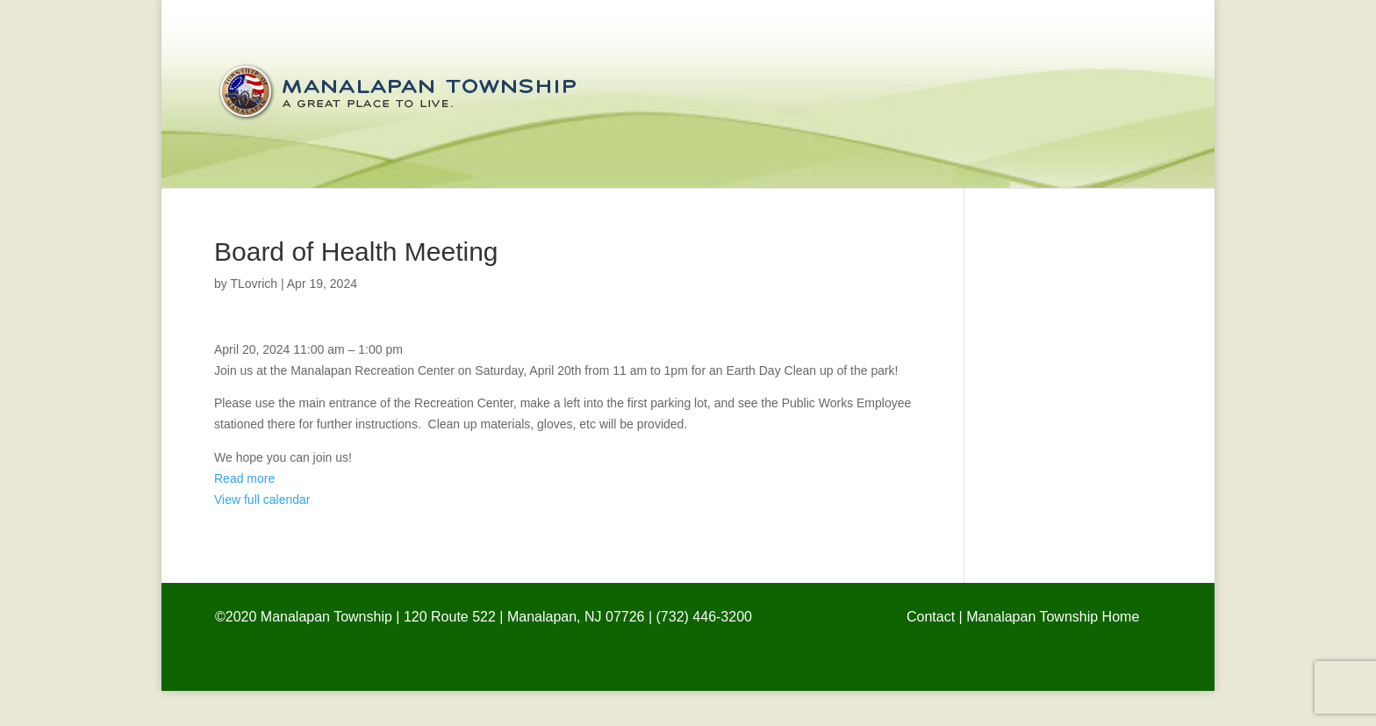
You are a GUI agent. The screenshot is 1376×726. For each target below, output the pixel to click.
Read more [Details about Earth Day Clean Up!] (244, 478)
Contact (931, 616)
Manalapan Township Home (1052, 616)
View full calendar (262, 499)
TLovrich (253, 284)
